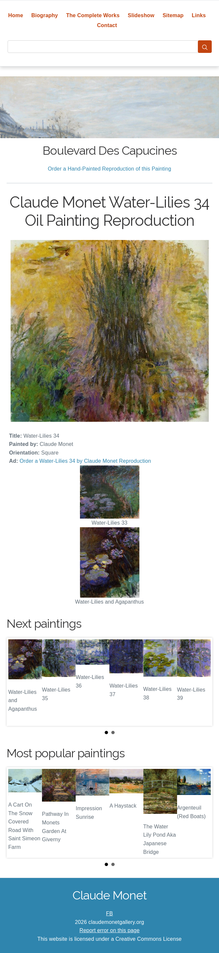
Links (199, 15)
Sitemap (173, 15)
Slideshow (141, 15)
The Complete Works (93, 15)
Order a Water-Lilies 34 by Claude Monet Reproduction (85, 461)
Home (15, 15)
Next (202, 682)
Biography (44, 15)
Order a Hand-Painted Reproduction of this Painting (109, 169)
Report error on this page (110, 930)
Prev (17, 682)
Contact (107, 25)
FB (109, 913)
